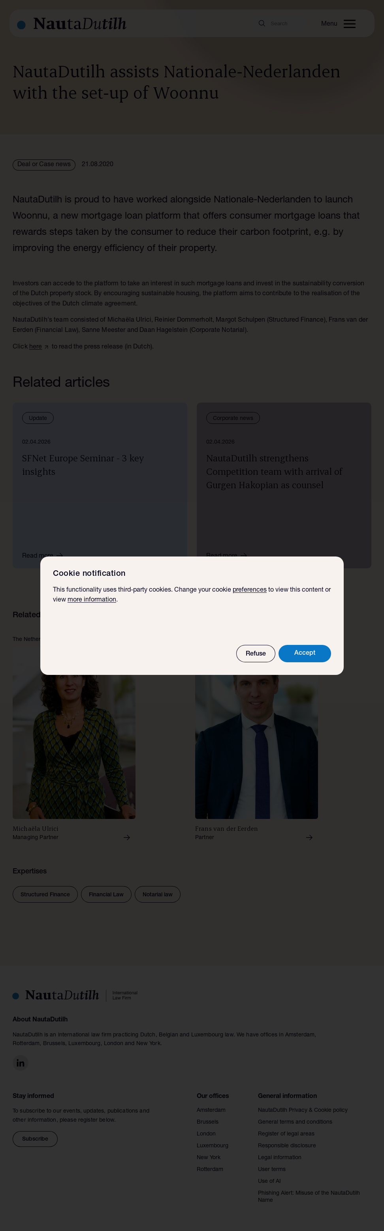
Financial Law (106, 895)
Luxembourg (212, 1146)
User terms (272, 1170)
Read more (45, 555)
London (206, 1134)
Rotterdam (210, 1170)
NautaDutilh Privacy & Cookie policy (303, 1110)
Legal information (279, 1158)
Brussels (207, 1122)
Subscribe (35, 1139)
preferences (250, 590)
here (35, 347)
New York (208, 1158)
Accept (304, 653)
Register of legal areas (286, 1134)
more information (92, 600)
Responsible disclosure (287, 1146)
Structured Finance (45, 895)
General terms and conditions (295, 1122)
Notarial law (158, 895)
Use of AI (269, 1181)
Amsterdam (211, 1110)
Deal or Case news (44, 165)
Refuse (256, 654)
